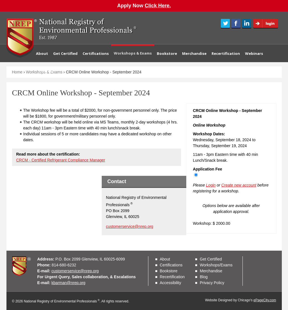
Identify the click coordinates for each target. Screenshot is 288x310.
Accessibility (170, 282)
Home (17, 72)
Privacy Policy (212, 282)
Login (267, 23)
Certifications (96, 53)
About (42, 53)
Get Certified (65, 53)
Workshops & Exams (133, 53)
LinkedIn (246, 23)
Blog (204, 277)
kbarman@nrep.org (68, 282)
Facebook (236, 23)
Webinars (254, 53)
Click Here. (158, 5)
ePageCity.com (264, 300)
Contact (46, 70)
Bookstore (167, 53)
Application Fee (207, 169)
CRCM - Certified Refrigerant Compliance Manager (60, 160)
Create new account (239, 185)
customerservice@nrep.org (129, 226)
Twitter (225, 23)
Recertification (226, 53)
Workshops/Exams (216, 265)
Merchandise (194, 53)
